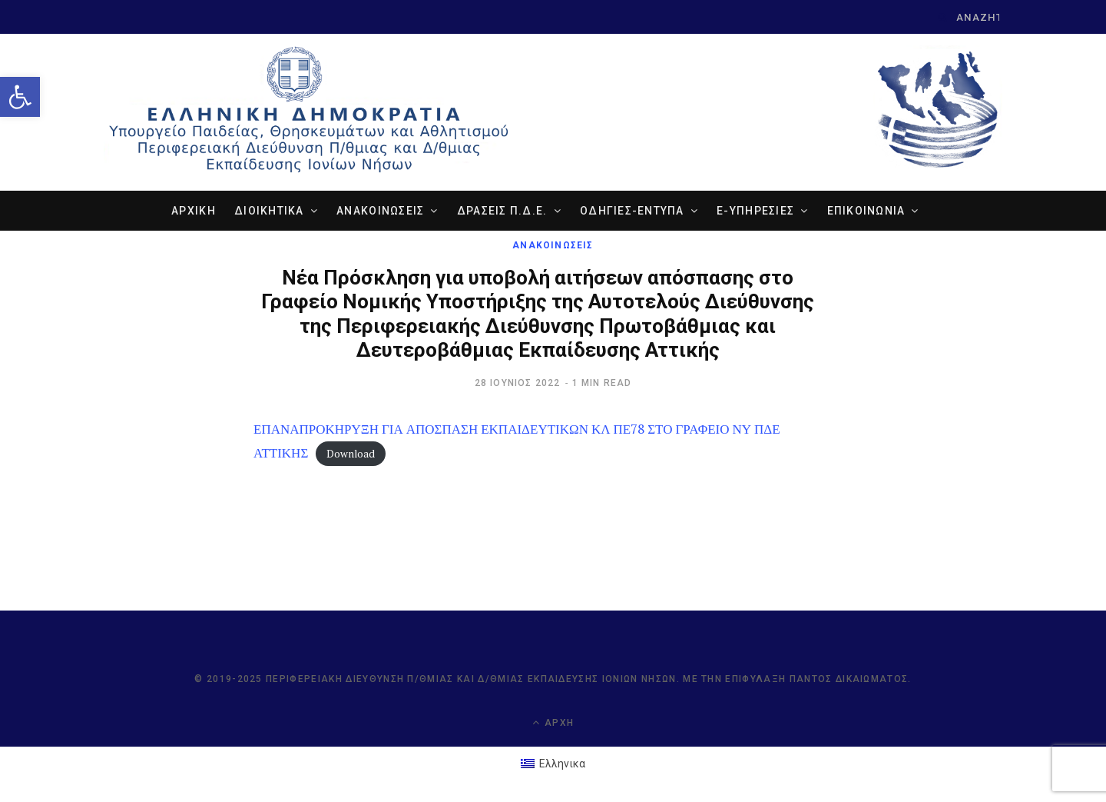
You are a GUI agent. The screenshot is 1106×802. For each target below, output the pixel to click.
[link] (20, 97)
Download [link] (350, 454)
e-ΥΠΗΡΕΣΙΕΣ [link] (755, 211)
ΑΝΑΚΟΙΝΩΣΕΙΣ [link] (380, 211)
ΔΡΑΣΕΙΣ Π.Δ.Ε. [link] (502, 211)
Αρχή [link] (553, 722)
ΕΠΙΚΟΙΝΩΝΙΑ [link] (866, 211)
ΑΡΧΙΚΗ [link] (193, 211)
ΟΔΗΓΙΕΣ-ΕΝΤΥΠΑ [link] (632, 211)
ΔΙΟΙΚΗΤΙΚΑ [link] (269, 211)
